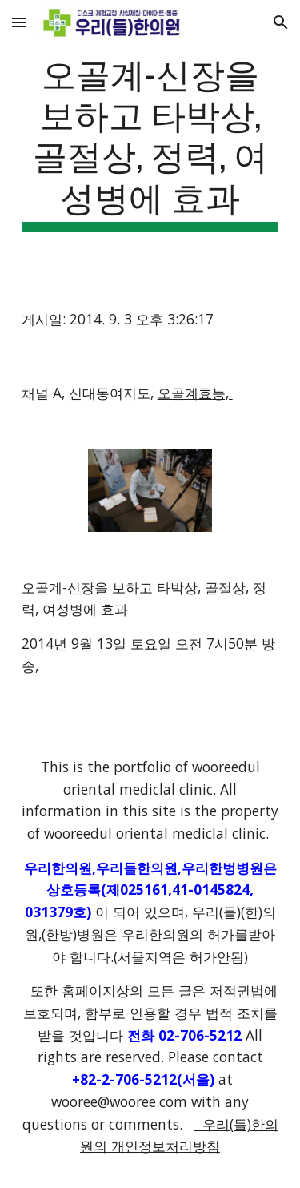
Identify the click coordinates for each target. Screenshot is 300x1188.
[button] (19, 22)
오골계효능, (195, 392)
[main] (150, 141)
